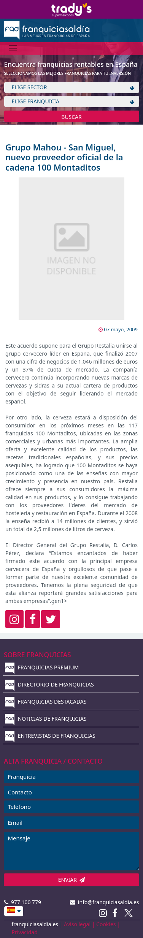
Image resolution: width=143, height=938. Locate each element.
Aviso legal (77, 924)
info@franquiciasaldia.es (104, 902)
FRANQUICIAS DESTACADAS (46, 701)
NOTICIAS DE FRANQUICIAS (46, 718)
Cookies (106, 924)
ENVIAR (71, 879)
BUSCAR (71, 116)
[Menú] (13, 48)
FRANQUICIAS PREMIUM (42, 667)
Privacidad (25, 932)
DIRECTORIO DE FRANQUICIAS (49, 684)
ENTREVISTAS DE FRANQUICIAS (50, 735)
